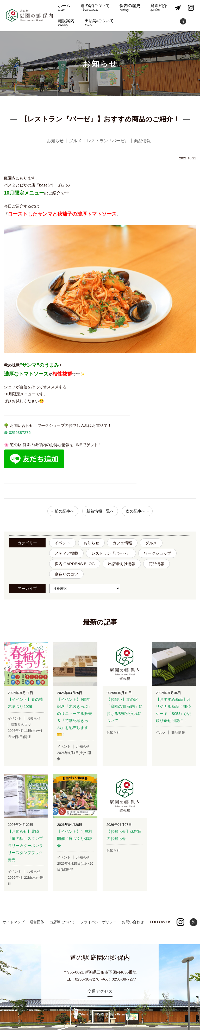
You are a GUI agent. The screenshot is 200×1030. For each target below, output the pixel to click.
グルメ (151, 543)
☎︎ (6, 432)
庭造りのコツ (66, 574)
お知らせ (91, 543)
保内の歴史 (130, 8)
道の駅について (95, 8)
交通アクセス (100, 991)
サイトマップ (13, 922)
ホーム (64, 8)
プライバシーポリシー (98, 922)
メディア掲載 (66, 553)
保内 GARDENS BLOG (75, 563)
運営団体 (37, 922)
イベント (62, 543)
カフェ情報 (122, 543)
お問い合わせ (133, 922)
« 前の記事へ (63, 511)
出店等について (99, 23)
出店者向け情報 (121, 563)
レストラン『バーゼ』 (110, 553)
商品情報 (156, 563)
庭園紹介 (158, 8)
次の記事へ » (137, 511)
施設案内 (66, 23)
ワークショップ (157, 553)
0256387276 (19, 432)
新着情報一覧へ (100, 511)
